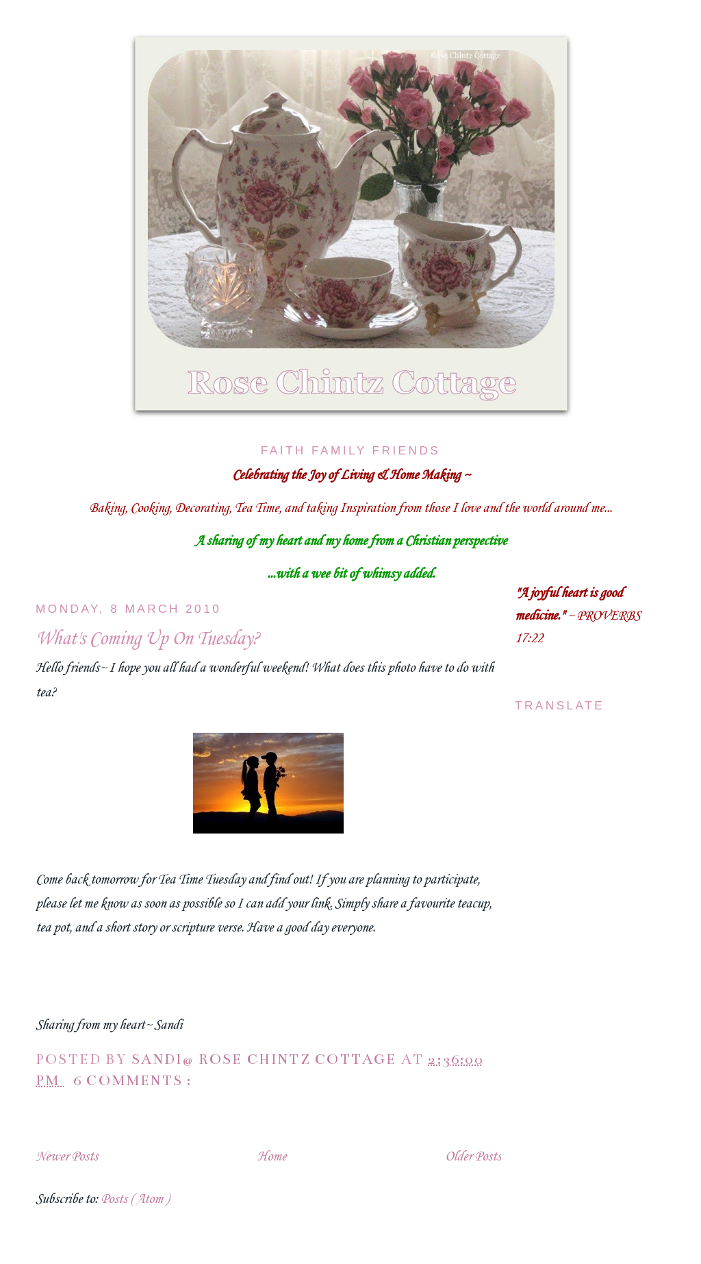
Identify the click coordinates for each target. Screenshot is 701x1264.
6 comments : (134, 1080)
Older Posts (473, 1157)
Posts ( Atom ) (134, 1199)
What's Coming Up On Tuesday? (147, 639)
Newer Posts (67, 1157)
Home (271, 1157)
